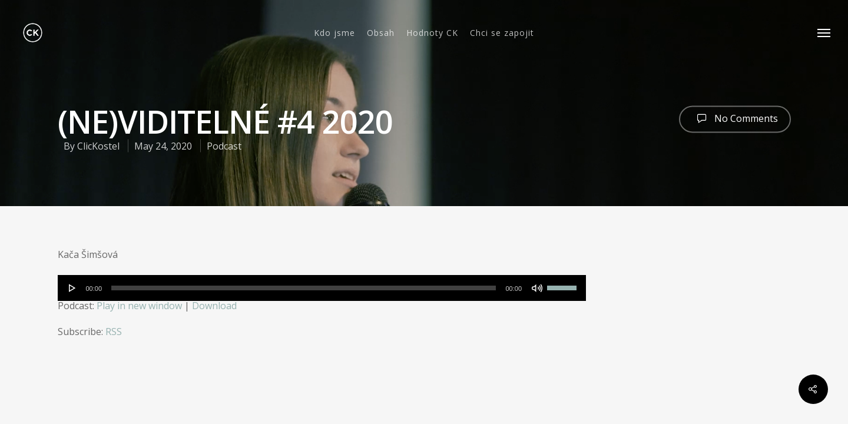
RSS (113, 331)
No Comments (735, 118)
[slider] (303, 288)
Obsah (381, 33)
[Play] (72, 288)
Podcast (224, 146)
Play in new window (139, 305)
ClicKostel (98, 146)
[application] (322, 288)
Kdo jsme (334, 33)
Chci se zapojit (502, 33)
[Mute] (537, 288)
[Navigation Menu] (824, 32)
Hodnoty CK (432, 33)
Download (214, 305)
